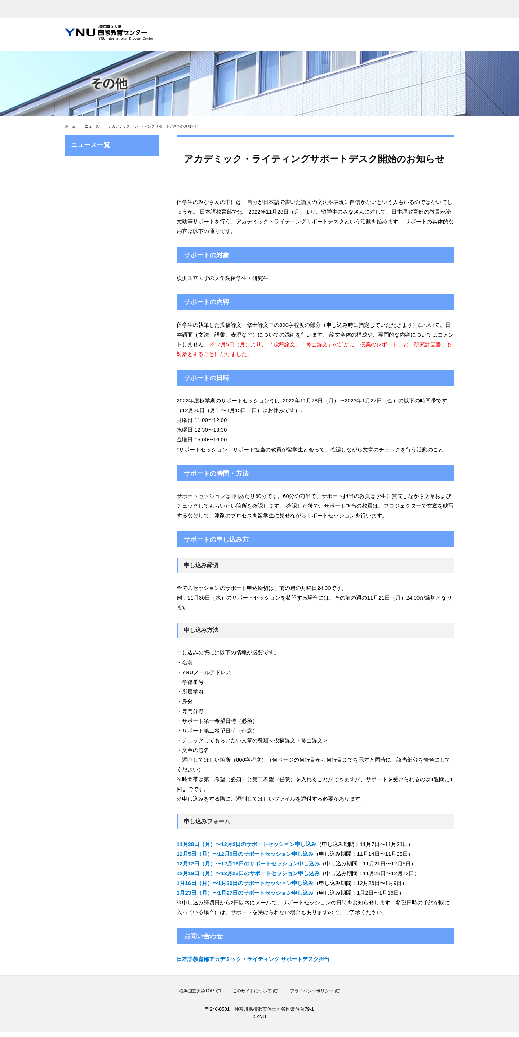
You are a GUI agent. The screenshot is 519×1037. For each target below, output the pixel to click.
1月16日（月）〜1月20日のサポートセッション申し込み (245, 883)
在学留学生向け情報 (304, 34)
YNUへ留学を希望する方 (424, 34)
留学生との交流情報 (364, 34)
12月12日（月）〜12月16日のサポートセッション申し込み (248, 863)
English (377, 9)
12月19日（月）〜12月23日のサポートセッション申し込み (248, 873)
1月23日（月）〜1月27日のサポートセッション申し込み (245, 893)
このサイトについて (251, 990)
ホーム (70, 126)
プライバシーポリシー (311, 990)
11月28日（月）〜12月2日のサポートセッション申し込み (246, 844)
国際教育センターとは (185, 34)
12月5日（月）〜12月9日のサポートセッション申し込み (245, 854)
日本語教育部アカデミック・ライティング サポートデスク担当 (253, 959)
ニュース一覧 (90, 144)
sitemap (342, 9)
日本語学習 (245, 34)
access (308, 9)
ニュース (92, 126)
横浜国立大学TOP (196, 990)
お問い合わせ (424, 9)
